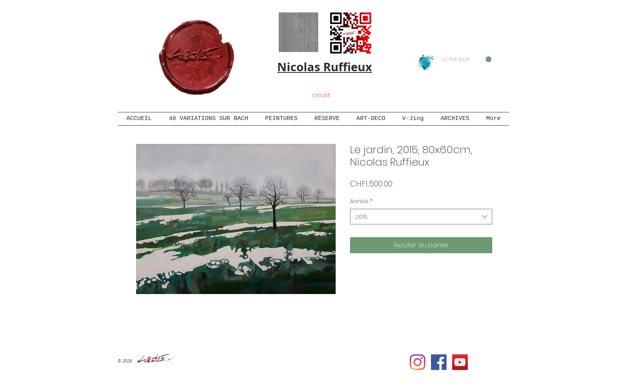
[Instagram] (417, 362)
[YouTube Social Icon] (460, 362)
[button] (466, 59)
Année (361, 201)
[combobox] (421, 216)
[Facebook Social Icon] (439, 362)
